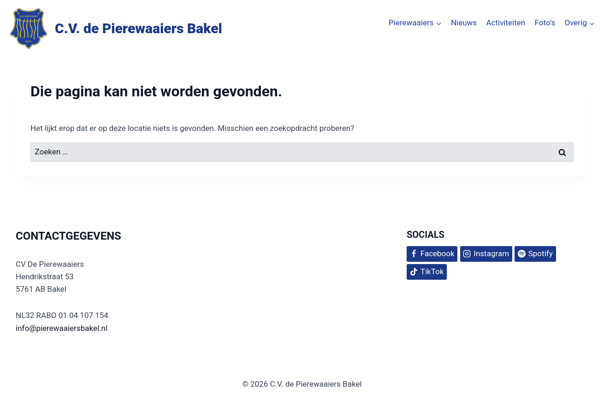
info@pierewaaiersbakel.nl (61, 328)
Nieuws (464, 22)
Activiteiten (505, 22)
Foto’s (545, 22)
